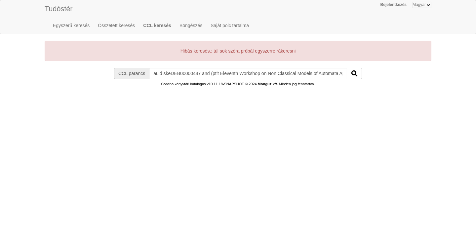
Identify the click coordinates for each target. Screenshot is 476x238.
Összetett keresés (116, 25)
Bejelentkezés (393, 4)
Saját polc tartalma (230, 25)
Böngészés (190, 25)
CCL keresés (157, 25)
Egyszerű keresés (71, 25)
